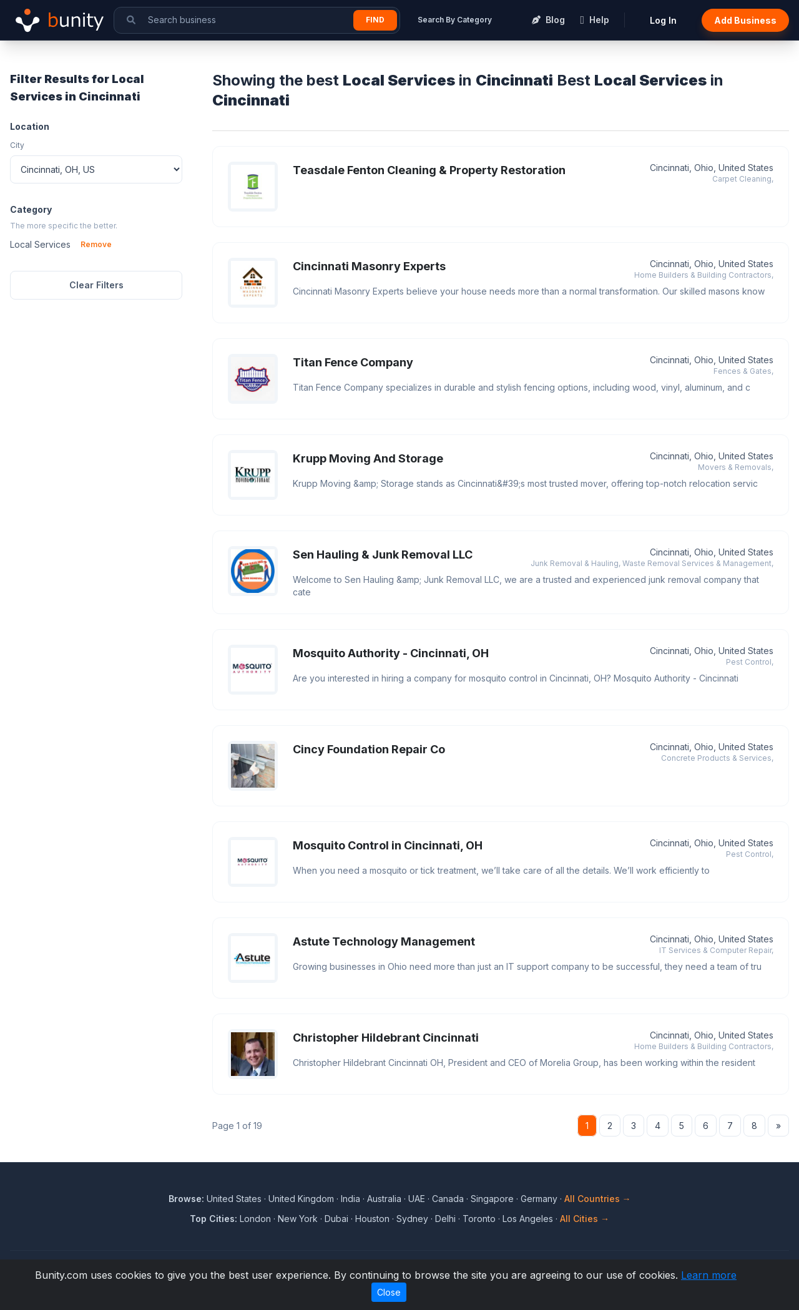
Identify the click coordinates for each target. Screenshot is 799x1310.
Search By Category (455, 19)
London (255, 1218)
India (350, 1198)
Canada (448, 1198)
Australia (384, 1198)
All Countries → (597, 1198)
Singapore (492, 1198)
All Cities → (584, 1218)
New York (298, 1218)
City (17, 145)
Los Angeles (527, 1218)
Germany (539, 1198)
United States (234, 1198)
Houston (372, 1218)
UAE (416, 1198)
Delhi (445, 1218)
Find (375, 19)
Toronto (479, 1218)
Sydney (412, 1218)
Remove (96, 244)
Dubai (336, 1218)
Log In (663, 20)
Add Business (745, 20)
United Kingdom (301, 1198)
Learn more (709, 1275)
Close (389, 1292)
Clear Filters (96, 285)
